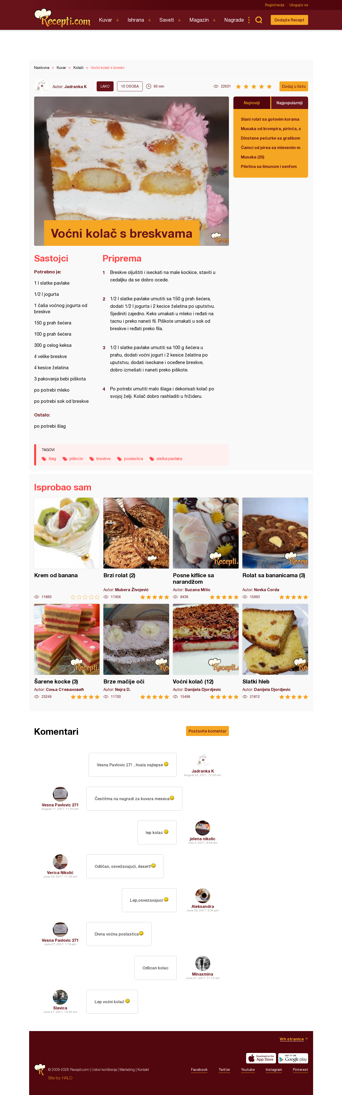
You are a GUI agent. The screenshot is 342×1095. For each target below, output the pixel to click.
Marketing (127, 1069)
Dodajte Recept (289, 19)
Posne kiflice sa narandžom (206, 548)
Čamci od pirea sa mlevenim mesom (271, 147)
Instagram (274, 1070)
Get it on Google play (293, 1058)
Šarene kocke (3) (67, 651)
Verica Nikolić (60, 872)
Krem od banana (67, 548)
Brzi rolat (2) (136, 548)
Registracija (274, 5)
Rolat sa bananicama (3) (275, 548)
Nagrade (234, 20)
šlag (52, 458)
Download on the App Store (261, 1058)
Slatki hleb (275, 651)
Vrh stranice (292, 1039)
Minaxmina (202, 974)
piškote (76, 458)
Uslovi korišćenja (104, 1069)
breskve (103, 458)
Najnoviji (252, 102)
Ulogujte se (298, 5)
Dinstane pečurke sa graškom (270, 138)
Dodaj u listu (294, 86)
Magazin (199, 20)
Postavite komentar (207, 731)
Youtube (248, 1070)
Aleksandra (203, 906)
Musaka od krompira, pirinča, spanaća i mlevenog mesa (271, 128)
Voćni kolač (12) (206, 651)
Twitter (224, 1070)
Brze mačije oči (136, 651)
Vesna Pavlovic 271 (60, 804)
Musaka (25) (252, 157)
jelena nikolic (202, 838)
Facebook (199, 1070)
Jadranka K (75, 86)
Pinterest (300, 1070)
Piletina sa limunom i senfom (269, 166)
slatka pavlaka (169, 458)
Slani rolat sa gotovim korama (270, 119)
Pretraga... (258, 19)
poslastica (133, 458)
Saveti (166, 20)
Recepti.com (62, 18)
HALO (67, 1078)
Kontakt (143, 1069)
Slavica (60, 1007)
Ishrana (136, 20)
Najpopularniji (289, 102)
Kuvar (105, 20)
